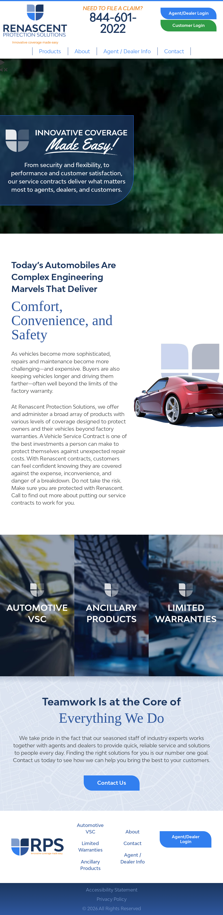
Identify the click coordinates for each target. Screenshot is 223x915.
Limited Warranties (90, 847)
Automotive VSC (90, 828)
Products (50, 51)
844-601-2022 (113, 23)
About (82, 51)
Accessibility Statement (111, 890)
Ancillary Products (90, 865)
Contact (174, 51)
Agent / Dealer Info (127, 51)
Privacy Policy (112, 899)
